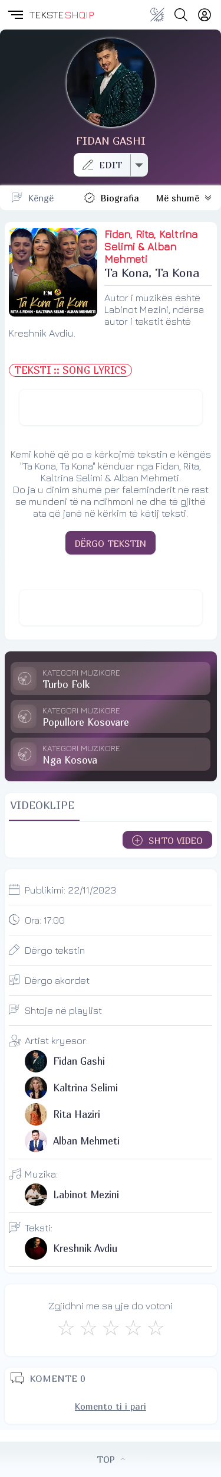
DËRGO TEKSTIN (110, 543)
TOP (111, 1459)
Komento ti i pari (110, 1406)
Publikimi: (70, 890)
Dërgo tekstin (55, 950)
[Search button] (181, 15)
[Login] (204, 15)
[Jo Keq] (88, 1327)
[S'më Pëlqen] (66, 1327)
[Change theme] (157, 15)
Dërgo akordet (57, 980)
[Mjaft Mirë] (133, 1327)
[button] (14, 15)
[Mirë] (111, 1327)
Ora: (45, 920)
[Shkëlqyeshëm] (155, 1327)
